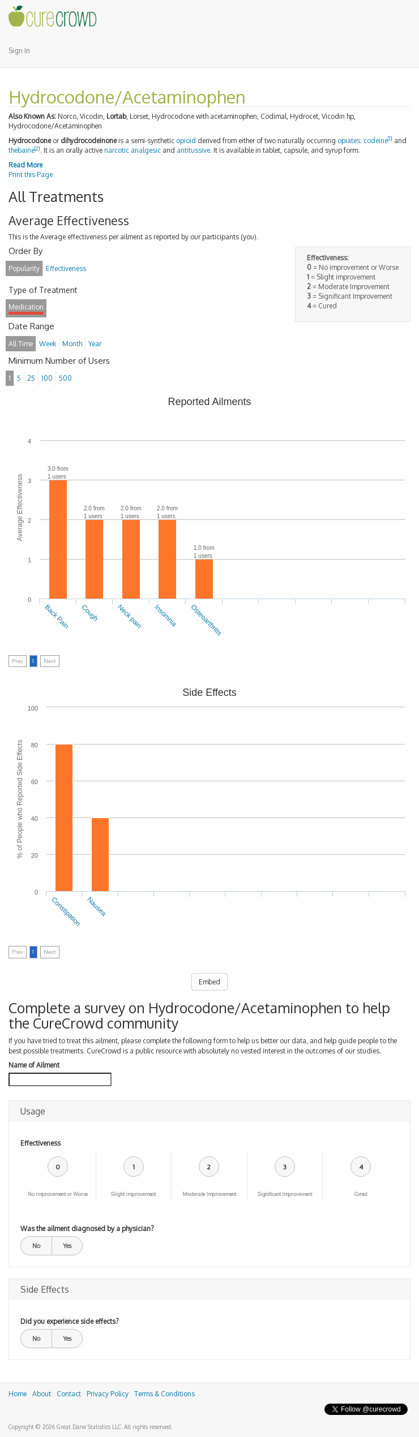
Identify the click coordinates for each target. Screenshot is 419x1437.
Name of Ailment (33, 1065)
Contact (69, 1393)
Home (17, 1393)
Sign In (19, 50)
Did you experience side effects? (69, 1321)
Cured (360, 1194)
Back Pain (57, 616)
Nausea (96, 907)
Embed (209, 982)
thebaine (21, 150)
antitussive (193, 150)
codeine (376, 140)
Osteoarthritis (207, 620)
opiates (348, 140)
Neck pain (130, 616)
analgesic (146, 150)
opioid (186, 140)
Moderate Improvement (209, 1194)
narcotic (116, 150)
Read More (25, 165)
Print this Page (30, 174)
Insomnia (165, 615)
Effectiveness (40, 1143)
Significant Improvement (285, 1194)
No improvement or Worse (58, 1194)
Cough (90, 613)
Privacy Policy (108, 1393)
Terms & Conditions (164, 1393)
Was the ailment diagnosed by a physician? (86, 1228)
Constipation (66, 912)
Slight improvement (133, 1194)
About (41, 1393)
